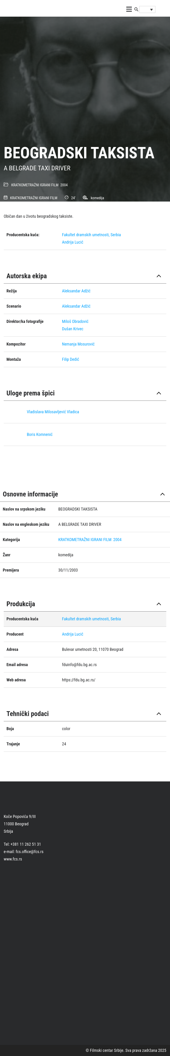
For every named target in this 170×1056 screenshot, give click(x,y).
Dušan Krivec (72, 328)
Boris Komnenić (40, 434)
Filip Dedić (70, 359)
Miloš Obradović (75, 321)
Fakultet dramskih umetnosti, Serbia (91, 234)
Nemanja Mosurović (78, 344)
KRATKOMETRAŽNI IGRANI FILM (35, 185)
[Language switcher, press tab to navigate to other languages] (147, 9)
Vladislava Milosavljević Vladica (53, 411)
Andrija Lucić (72, 242)
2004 (64, 185)
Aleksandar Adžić (76, 290)
